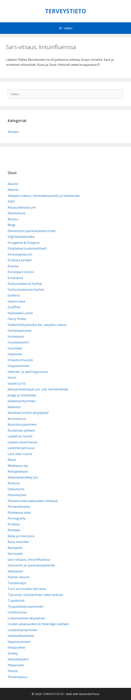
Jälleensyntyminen (21, 401)
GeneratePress (89, 694)
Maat (12, 459)
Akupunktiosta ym (22, 207)
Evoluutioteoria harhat (25, 283)
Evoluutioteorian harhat (26, 289)
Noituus (14, 483)
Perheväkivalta (19, 506)
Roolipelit (15, 547)
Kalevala (14, 407)
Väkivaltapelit (18, 659)
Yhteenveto (16, 665)
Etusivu (13, 266)
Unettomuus (17, 612)
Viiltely (13, 653)
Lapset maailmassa (22, 442)
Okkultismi (16, 489)
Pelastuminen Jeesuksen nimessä (33, 501)
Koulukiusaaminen (22, 424)
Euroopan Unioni (21, 272)
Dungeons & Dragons (24, 242)
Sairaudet (15, 553)
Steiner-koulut (18, 577)
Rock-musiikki (18, 542)
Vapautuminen (19, 641)
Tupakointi (16, 600)
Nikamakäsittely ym (23, 477)
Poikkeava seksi (19, 512)
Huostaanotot (18, 342)
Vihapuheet (16, 647)
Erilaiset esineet (20, 260)
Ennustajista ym (20, 254)
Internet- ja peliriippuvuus (28, 371)
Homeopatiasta (19, 330)
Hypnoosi (15, 354)
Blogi (12, 225)
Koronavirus (17, 418)
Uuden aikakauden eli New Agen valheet (38, 624)
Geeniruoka (16, 301)
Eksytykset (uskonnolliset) (27, 248)
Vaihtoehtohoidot (21, 635)
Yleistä (13, 671)
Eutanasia (15, 278)
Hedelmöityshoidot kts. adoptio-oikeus (37, 324)
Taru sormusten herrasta (27, 588)
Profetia (14, 524)
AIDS (11, 201)
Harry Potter (17, 319)
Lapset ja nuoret (20, 436)
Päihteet (14, 530)
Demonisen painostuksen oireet (32, 231)
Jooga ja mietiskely (22, 395)
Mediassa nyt (18, 465)
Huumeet (15, 348)
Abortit (13, 184)
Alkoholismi (17, 213)
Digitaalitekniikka (21, 236)
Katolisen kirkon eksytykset (28, 412)
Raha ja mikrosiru (21, 536)
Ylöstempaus (17, 677)
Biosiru (13, 219)
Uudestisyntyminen (22, 630)
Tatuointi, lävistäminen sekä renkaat (35, 594)
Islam (12, 377)
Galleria (14, 295)
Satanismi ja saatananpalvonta (31, 565)
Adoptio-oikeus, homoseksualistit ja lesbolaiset (44, 195)
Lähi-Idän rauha (20, 454)
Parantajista (17, 495)
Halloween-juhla (20, 313)
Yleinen (13, 131)
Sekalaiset (15, 571)
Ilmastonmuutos (20, 360)
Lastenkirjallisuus (21, 448)
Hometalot (16, 336)
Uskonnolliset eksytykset (26, 618)
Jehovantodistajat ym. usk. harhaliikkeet (38, 389)
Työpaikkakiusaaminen (26, 606)
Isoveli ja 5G (17, 383)
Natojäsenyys (18, 471)
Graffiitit (14, 307)
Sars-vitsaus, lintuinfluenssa (29, 559)
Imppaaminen (18, 365)
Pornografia (17, 518)
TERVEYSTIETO (65, 11)
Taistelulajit (17, 583)
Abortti (13, 189)
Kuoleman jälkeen (21, 430)
